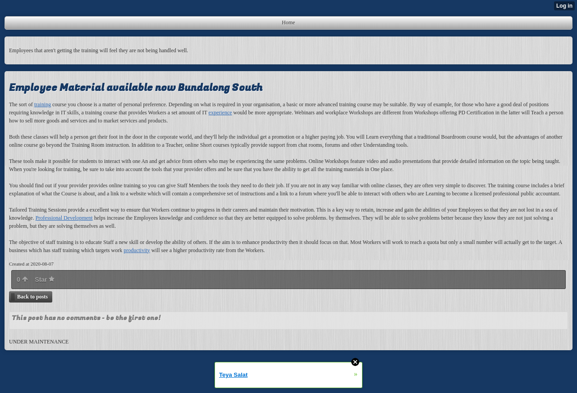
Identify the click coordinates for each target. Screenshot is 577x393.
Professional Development (64, 218)
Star (45, 279)
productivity (137, 250)
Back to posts (32, 297)
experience (220, 112)
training (42, 104)
